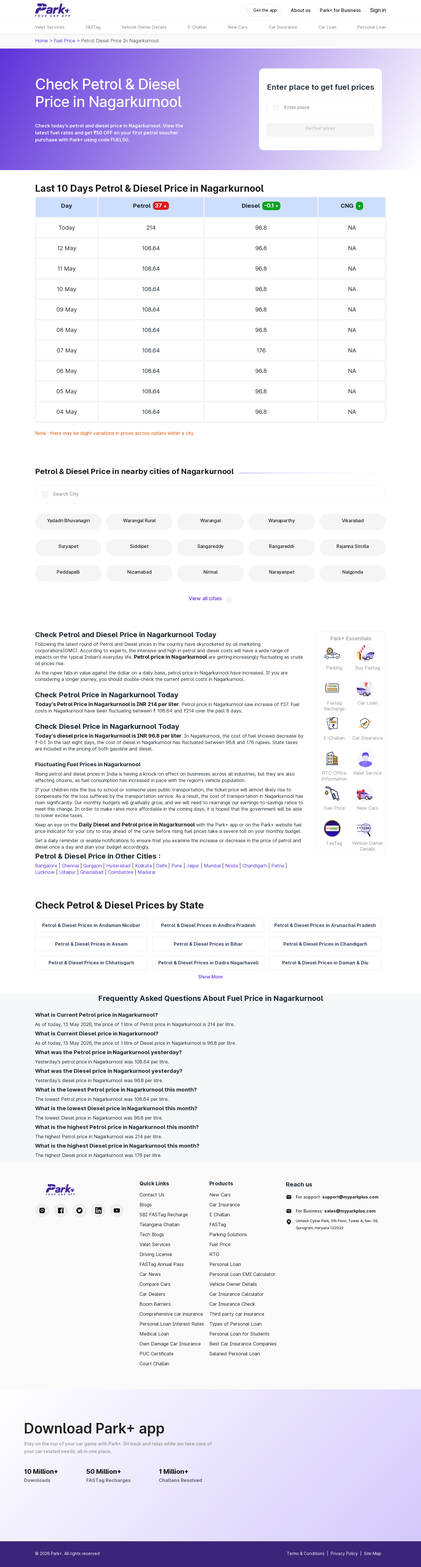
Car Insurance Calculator (236, 1294)
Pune (176, 866)
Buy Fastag (367, 668)
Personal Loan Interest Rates (171, 1324)
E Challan (219, 1214)
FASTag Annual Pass (161, 1264)
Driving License (155, 1254)
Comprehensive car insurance (171, 1314)
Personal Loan (225, 1264)
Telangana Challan (159, 1224)
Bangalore (46, 866)
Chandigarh (254, 866)
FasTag (334, 843)
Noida (231, 866)
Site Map (372, 1553)
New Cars (367, 808)
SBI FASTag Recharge (163, 1214)
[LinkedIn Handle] (98, 1210)
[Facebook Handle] (61, 1210)
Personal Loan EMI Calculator (242, 1274)
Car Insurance (367, 738)
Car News (150, 1274)
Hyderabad (118, 866)
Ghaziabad (91, 872)
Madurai (146, 872)
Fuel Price (64, 41)
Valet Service (367, 773)
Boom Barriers (155, 1304)
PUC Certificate (156, 1354)
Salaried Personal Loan (234, 1354)
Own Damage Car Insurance (170, 1344)
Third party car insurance (236, 1314)
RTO (214, 1254)
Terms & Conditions (306, 1553)
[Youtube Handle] (117, 1210)
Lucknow (45, 872)
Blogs (145, 1205)
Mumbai (212, 866)
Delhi (161, 866)
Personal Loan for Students (239, 1334)
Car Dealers (152, 1294)
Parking (334, 668)
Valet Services (154, 1244)
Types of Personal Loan (235, 1324)
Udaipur (67, 872)
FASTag (217, 1224)
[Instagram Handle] (42, 1210)
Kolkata (143, 866)
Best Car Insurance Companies (243, 1344)
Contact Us (151, 1195)
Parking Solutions (228, 1234)
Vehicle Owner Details (367, 846)
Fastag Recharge (334, 706)
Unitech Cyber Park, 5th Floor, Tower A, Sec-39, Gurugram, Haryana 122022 (337, 1224)
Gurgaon (92, 866)
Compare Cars (154, 1284)
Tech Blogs (151, 1234)
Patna (277, 866)
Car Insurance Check (232, 1304)
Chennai (70, 866)
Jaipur (193, 866)
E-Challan (334, 738)
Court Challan (154, 1364)
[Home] (52, 10)
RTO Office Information (334, 776)
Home (41, 41)
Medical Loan (154, 1334)
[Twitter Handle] (80, 1210)
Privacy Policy (344, 1553)
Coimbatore (120, 872)
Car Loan (367, 703)
